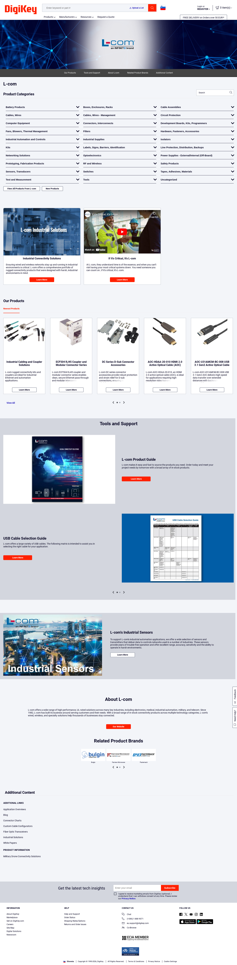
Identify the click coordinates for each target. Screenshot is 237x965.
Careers (10, 924)
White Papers (10, 843)
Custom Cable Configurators (17, 826)
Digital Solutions (14, 931)
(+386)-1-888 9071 (133, 919)
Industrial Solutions (13, 837)
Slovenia (68, 961)
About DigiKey (13, 914)
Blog (5, 815)
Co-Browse (129, 927)
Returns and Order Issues (75, 924)
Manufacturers (67, 17)
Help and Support (72, 914)
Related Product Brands (137, 73)
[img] (21, 9)
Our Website (118, 726)
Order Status (69, 917)
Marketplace (12, 917)
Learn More (41, 279)
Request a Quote (105, 17)
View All (11, 403)
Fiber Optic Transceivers (15, 831)
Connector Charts (12, 820)
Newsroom (11, 935)
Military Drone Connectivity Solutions (22, 856)
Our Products (70, 73)
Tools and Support (92, 73)
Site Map (10, 928)
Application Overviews (14, 809)
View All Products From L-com (21, 188)
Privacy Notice (128, 898)
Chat (126, 914)
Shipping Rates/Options (74, 921)
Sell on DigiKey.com (15, 921)
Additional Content (164, 73)
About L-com (113, 73)
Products (48, 17)
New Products (52, 188)
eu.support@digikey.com (135, 923)
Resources (86, 17)
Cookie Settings (170, 961)
